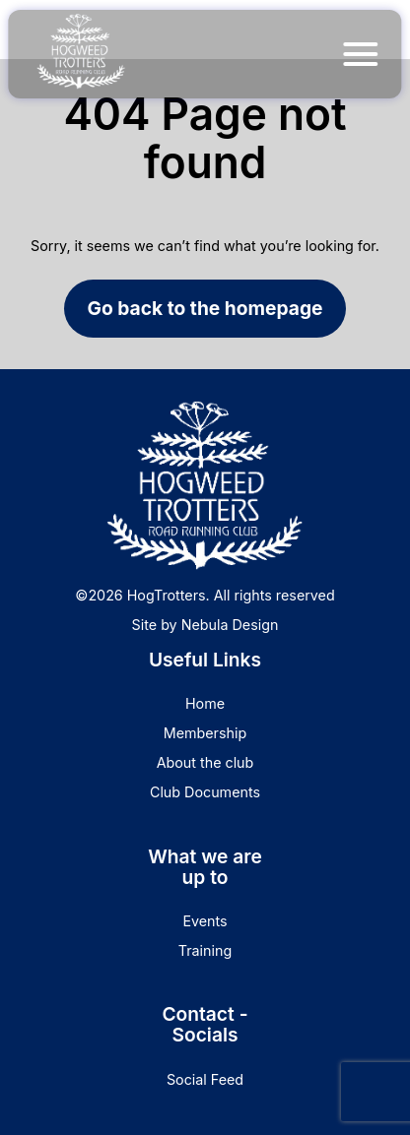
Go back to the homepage (205, 308)
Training (205, 950)
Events (204, 921)
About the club (205, 762)
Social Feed (205, 1079)
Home (205, 703)
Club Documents (205, 792)
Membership (205, 733)
